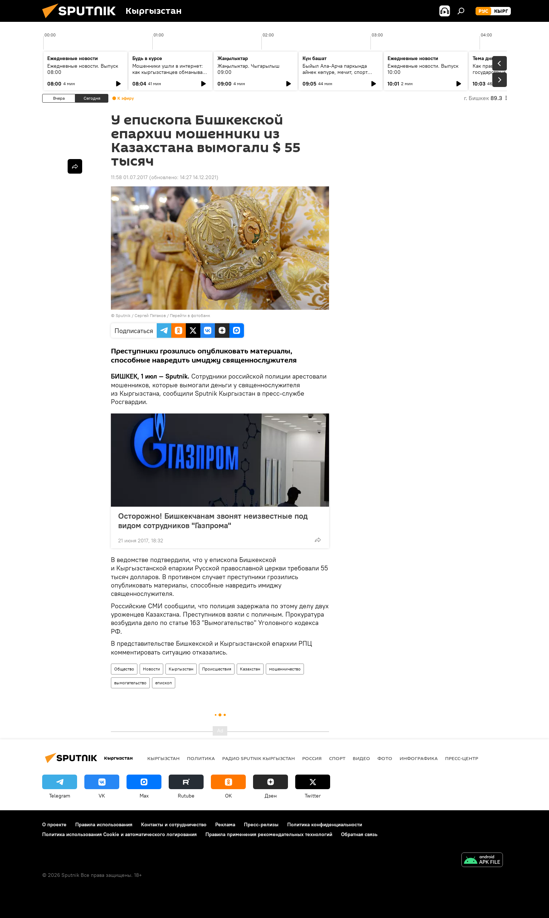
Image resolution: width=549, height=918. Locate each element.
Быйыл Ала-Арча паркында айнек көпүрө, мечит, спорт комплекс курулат (335, 72)
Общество (124, 669)
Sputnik (123, 315)
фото (384, 758)
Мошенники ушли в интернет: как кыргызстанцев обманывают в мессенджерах (170, 72)
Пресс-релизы (261, 824)
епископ (163, 682)
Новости (151, 669)
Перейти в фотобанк (190, 315)
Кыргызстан (181, 669)
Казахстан (250, 669)
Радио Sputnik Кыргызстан (258, 758)
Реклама (225, 824)
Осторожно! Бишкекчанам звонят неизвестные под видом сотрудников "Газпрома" (213, 520)
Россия (312, 758)
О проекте (54, 824)
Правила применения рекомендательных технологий (268, 834)
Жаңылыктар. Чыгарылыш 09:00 (248, 69)
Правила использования (103, 824)
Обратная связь (359, 834)
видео (361, 758)
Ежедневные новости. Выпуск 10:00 (423, 69)
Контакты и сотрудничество (174, 824)
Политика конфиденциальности (324, 824)
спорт (337, 758)
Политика (201, 758)
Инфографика (419, 758)
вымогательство (130, 682)
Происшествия (216, 669)
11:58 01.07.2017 (129, 177)
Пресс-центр (461, 758)
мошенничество (285, 669)
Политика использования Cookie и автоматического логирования (119, 834)
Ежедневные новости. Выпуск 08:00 (82, 69)
